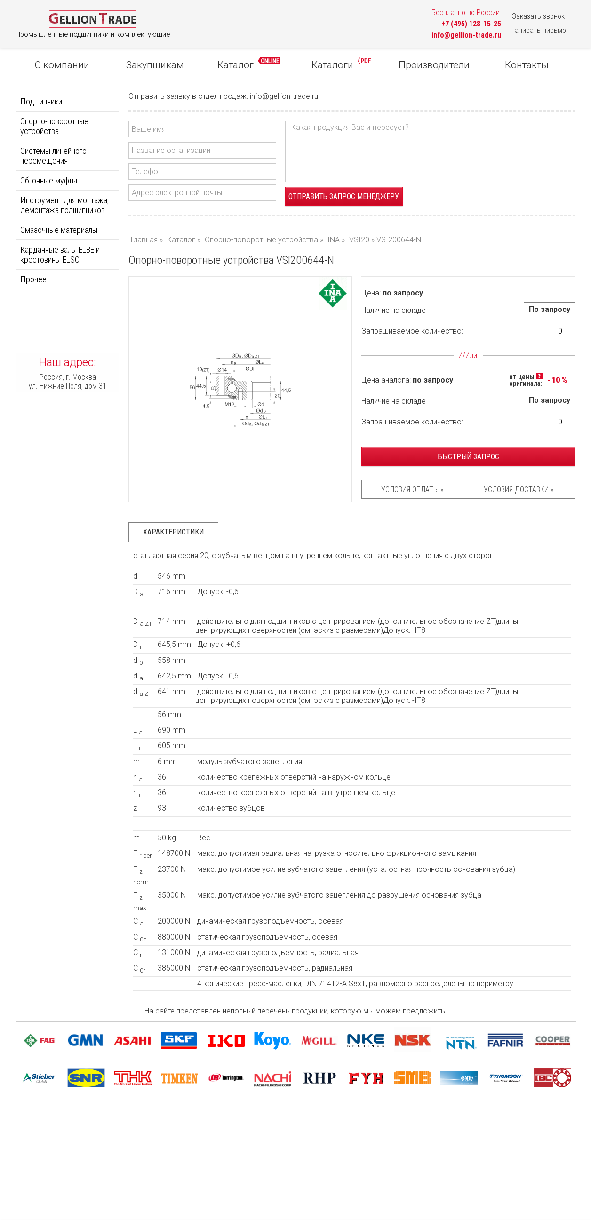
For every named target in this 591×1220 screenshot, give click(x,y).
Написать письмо (538, 30)
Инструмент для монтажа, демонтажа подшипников (64, 205)
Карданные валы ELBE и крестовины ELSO (60, 254)
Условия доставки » (518, 489)
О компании (62, 65)
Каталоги (341, 64)
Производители (434, 65)
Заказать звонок (538, 16)
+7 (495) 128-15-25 (471, 23)
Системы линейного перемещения (53, 156)
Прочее (33, 279)
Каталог (248, 64)
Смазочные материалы (58, 230)
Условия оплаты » (412, 489)
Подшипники (41, 101)
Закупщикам (155, 65)
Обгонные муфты (48, 180)
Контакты (527, 65)
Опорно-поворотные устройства (54, 126)
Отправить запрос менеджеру (343, 196)
